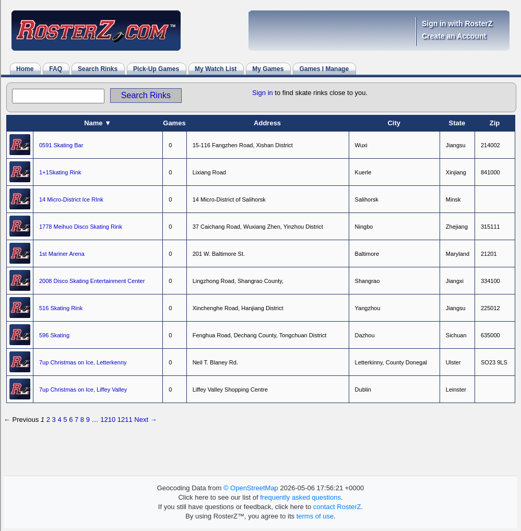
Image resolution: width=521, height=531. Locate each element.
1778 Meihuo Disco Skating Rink (80, 226)
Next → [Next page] (145, 419)
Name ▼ (97, 123)
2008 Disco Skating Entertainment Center (92, 281)
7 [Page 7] (76, 419)
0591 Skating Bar (61, 145)
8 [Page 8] (82, 419)
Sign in (262, 93)
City (393, 123)
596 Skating (54, 335)
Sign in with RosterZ (457, 23)
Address (267, 123)
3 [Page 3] (54, 419)
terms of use (315, 516)
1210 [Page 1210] (107, 419)
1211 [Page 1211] (125, 419)
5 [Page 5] (65, 419)
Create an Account (454, 36)
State (456, 123)
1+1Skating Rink (60, 172)
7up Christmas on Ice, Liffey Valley (83, 389)
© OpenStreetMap (250, 488)
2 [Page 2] (48, 419)
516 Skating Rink (60, 308)
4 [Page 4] (59, 419)
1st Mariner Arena (62, 254)
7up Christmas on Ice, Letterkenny (83, 362)
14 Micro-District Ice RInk (71, 199)
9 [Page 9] (88, 419)
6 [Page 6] (71, 419)
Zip (495, 123)
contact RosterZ (337, 507)
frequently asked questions (300, 497)
